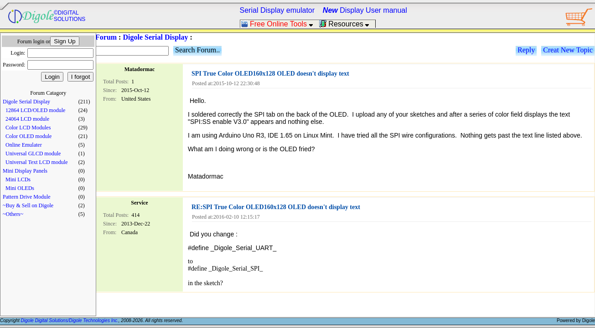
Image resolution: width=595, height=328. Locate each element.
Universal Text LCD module (36, 162)
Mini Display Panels (25, 171)
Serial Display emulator (277, 10)
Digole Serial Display (26, 101)
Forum (106, 37)
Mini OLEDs (19, 188)
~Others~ (13, 214)
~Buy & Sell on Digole (28, 205)
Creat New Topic (568, 50)
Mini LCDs (18, 179)
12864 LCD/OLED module (35, 110)
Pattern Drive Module (27, 197)
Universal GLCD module (33, 153)
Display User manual (365, 10)
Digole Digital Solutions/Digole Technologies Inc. (70, 320)
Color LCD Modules (28, 127)
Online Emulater (23, 145)
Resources (347, 24)
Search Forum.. (197, 50)
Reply (526, 50)
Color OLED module (28, 136)
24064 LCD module (27, 119)
